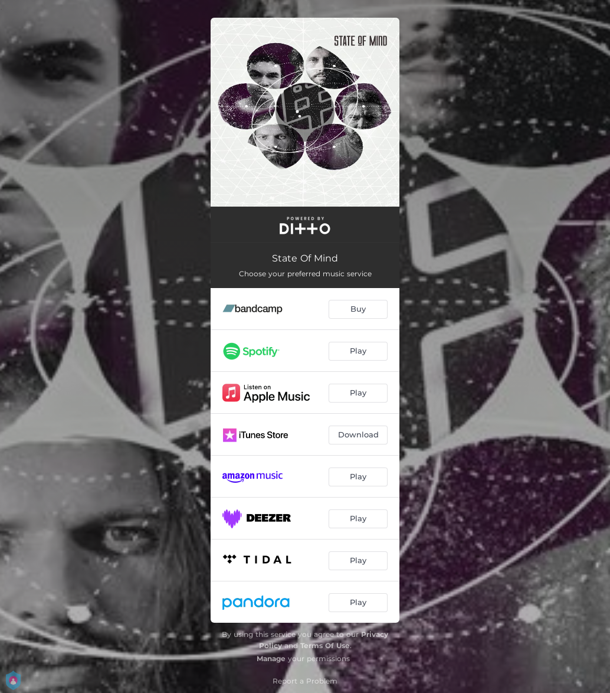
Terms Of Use (325, 645)
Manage (271, 658)
